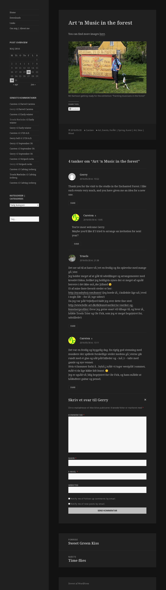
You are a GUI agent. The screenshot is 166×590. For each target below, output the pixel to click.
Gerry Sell (15, 138)
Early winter (26, 114)
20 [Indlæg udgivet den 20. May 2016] (28, 72)
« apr (15, 84)
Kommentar (76, 415)
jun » (33, 84)
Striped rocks (27, 159)
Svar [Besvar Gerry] (72, 203)
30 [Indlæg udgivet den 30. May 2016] (12, 80)
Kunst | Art (131, 130)
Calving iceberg (28, 169)
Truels (84, 256)
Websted (73, 485)
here (102, 34)
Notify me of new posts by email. (88, 503)
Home (13, 12)
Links (12, 23)
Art (99, 130)
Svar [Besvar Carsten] (76, 243)
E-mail (73, 471)
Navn (72, 458)
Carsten (13, 104)
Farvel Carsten (27, 104)
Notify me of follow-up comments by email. (93, 498)
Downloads (15, 17)
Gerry (13, 127)
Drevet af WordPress (78, 583)
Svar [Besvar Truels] (72, 326)
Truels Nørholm (18, 174)
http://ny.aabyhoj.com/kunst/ (84, 292)
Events (105, 130)
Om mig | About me (20, 28)
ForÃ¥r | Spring (117, 130)
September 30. (26, 143)
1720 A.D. (25, 133)
